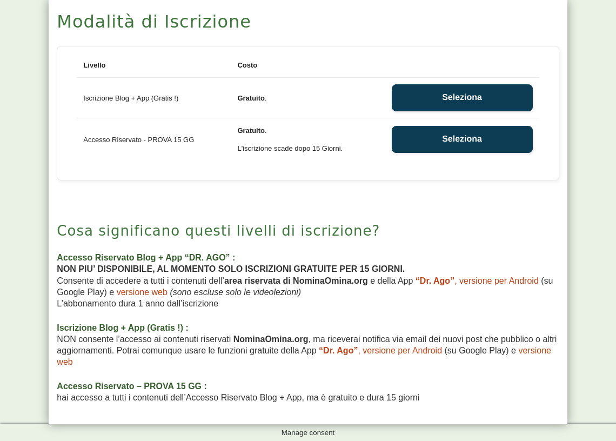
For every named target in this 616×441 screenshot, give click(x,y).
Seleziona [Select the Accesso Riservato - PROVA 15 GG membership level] (462, 139)
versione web (142, 292)
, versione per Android (477, 280)
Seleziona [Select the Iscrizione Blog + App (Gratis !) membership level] (462, 97)
